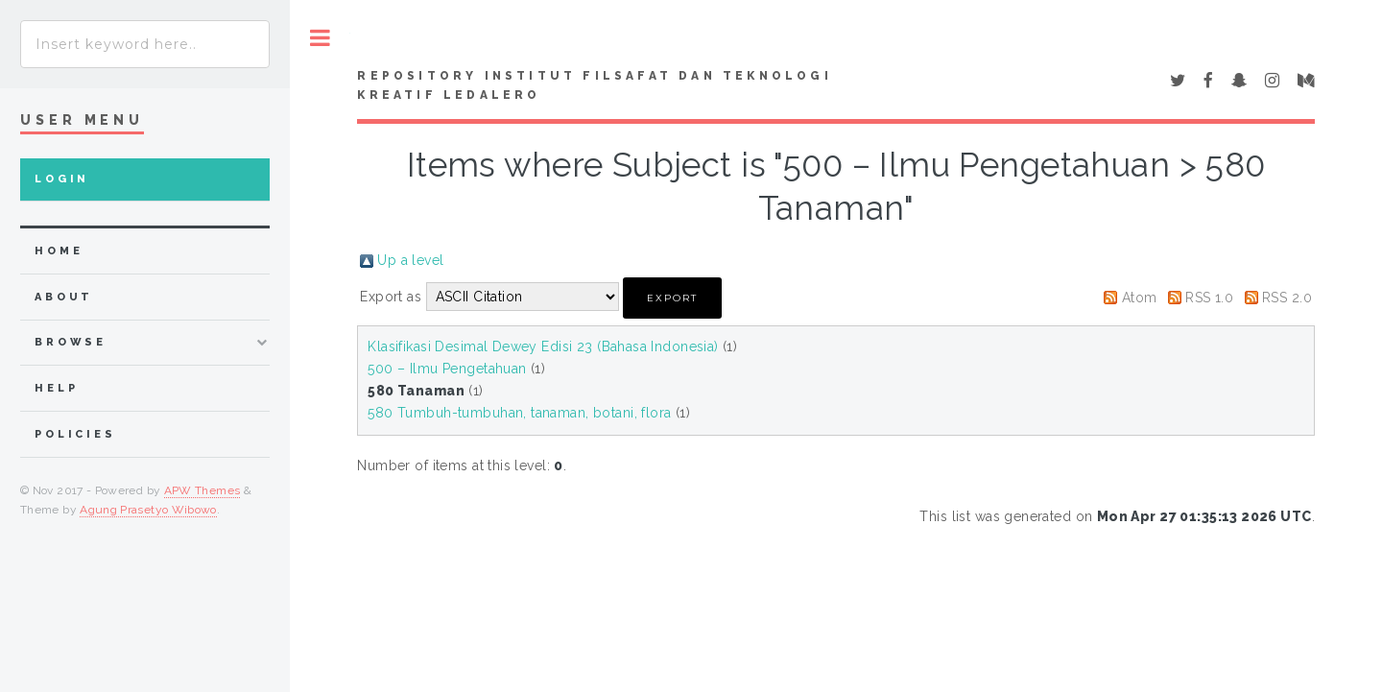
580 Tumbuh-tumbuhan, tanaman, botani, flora (519, 412)
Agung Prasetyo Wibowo (148, 509)
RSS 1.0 (1209, 297)
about (64, 297)
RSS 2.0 (1287, 297)
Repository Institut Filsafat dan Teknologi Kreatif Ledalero (594, 85)
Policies (75, 434)
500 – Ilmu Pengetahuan (447, 368)
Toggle (320, 38)
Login (62, 179)
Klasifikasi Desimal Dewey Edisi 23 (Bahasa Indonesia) (543, 346)
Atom (1139, 297)
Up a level (410, 260)
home (59, 251)
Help (56, 388)
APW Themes (202, 490)
